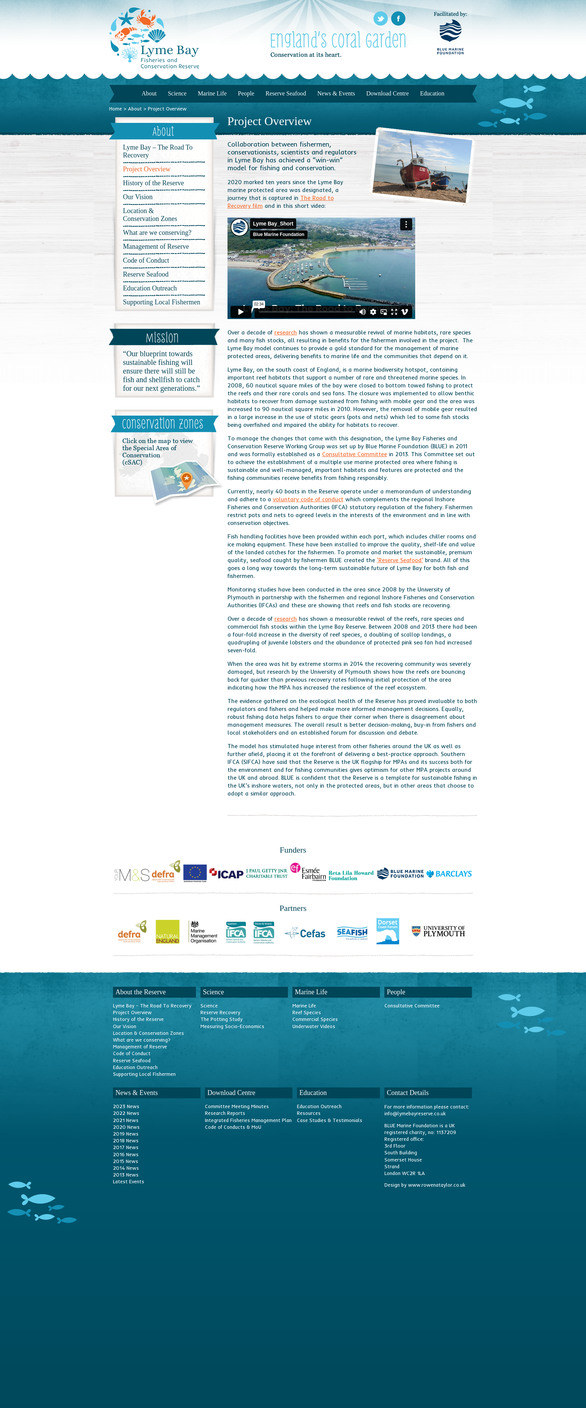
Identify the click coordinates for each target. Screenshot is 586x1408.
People (246, 93)
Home (115, 109)
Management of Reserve (156, 246)
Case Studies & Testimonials (329, 1120)
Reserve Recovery (220, 1012)
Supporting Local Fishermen (161, 302)
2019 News (126, 1134)
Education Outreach (150, 288)
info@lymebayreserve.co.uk (415, 1113)
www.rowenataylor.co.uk (436, 1185)
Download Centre (387, 93)
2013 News (126, 1175)
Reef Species (306, 1012)
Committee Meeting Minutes (237, 1106)
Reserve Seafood (285, 93)
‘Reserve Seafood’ (400, 560)
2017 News (126, 1147)
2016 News (126, 1154)
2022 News (126, 1113)
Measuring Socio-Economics (232, 1026)
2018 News (126, 1140)
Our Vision (138, 197)
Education (432, 93)
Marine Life (212, 93)
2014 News (126, 1168)
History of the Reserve (153, 183)
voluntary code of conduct (308, 499)
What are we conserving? (157, 232)
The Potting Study (221, 1019)
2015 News (125, 1161)
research (285, 332)
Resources (309, 1113)
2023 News (126, 1106)
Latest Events (128, 1181)
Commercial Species (315, 1019)
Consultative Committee (354, 454)
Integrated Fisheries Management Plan (248, 1120)
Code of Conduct (146, 260)
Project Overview (132, 1012)
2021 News (126, 1120)
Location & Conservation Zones (150, 214)
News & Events (336, 93)
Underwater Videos (313, 1026)
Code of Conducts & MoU (233, 1127)
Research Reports (225, 1113)
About (149, 93)
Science (177, 93)
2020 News (126, 1127)
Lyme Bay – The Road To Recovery (158, 151)
